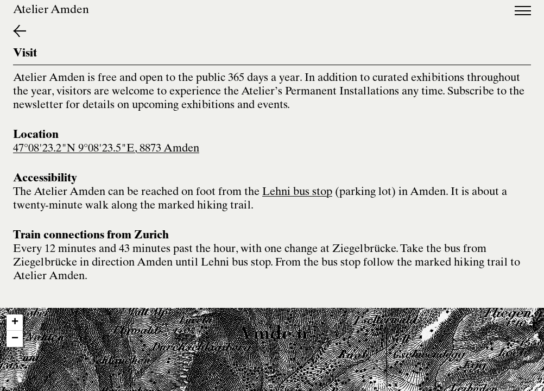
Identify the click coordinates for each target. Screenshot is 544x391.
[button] (15, 322)
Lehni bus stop (297, 192)
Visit (25, 54)
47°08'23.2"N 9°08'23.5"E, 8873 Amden (106, 149)
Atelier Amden (51, 10)
